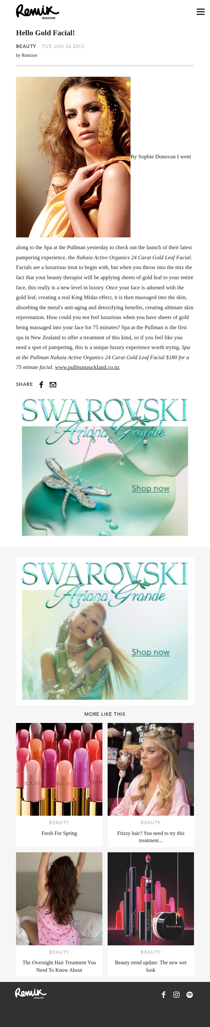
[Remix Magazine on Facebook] (163, 994)
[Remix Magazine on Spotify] (189, 994)
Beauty (26, 46)
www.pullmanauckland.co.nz (87, 367)
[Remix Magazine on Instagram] (176, 994)
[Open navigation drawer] (200, 12)
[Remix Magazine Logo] (37, 11)
